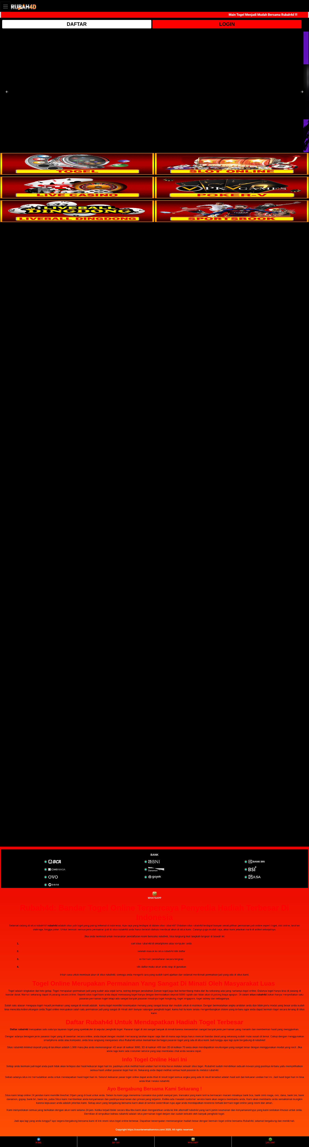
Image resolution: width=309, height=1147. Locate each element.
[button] (7, 91)
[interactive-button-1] (77, 164)
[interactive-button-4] (232, 187)
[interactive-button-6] (232, 211)
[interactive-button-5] (77, 211)
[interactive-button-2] (232, 164)
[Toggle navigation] (5, 6)
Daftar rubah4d (19, 1029)
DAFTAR (77, 24)
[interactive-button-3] (77, 187)
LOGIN (227, 24)
